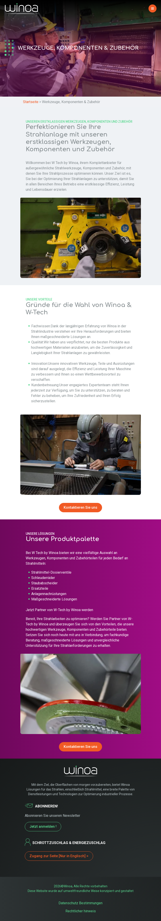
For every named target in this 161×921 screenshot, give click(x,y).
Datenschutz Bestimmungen (80, 903)
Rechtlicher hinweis (80, 911)
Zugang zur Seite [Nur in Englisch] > (58, 856)
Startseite (30, 102)
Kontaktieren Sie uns (80, 507)
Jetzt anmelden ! (42, 826)
